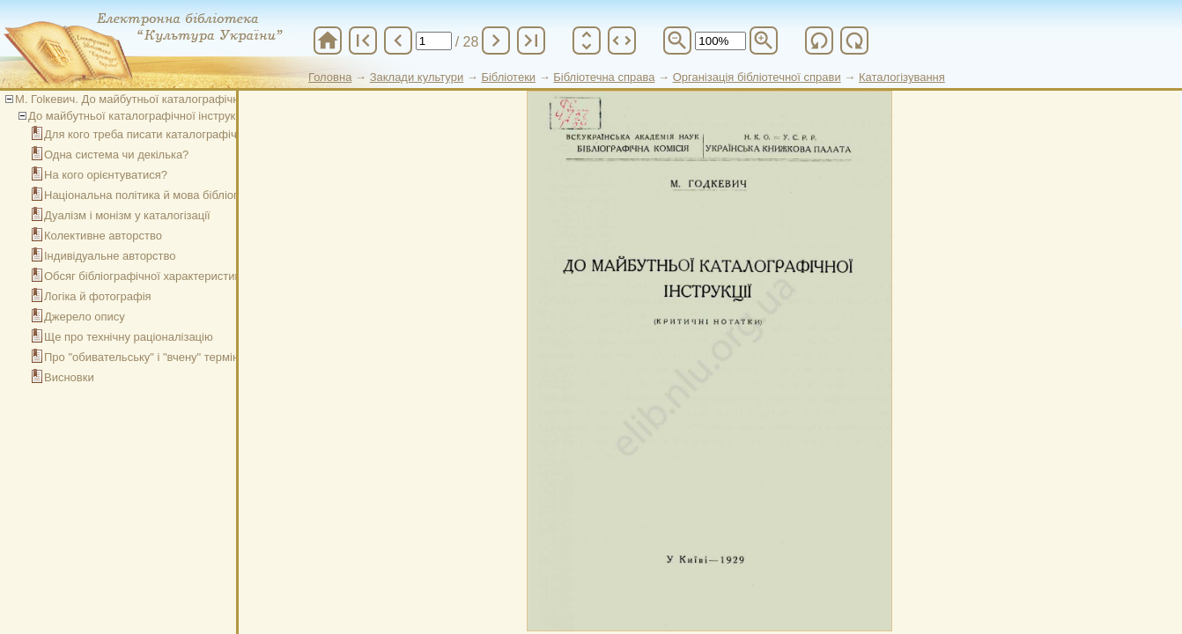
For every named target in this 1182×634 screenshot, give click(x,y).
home (327, 40)
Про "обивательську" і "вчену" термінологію (158, 357)
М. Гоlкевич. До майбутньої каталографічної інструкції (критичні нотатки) (207, 99)
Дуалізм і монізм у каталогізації (127, 215)
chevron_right (496, 40)
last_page (531, 40)
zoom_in (763, 40)
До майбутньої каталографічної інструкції (137, 115)
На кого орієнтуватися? (105, 174)
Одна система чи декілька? (116, 154)
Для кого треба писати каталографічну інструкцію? (178, 134)
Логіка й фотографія (97, 296)
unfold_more (586, 40)
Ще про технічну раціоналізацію (128, 336)
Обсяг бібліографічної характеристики (145, 276)
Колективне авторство (103, 235)
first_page (363, 40)
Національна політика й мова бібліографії (154, 195)
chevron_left (398, 40)
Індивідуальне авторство (110, 255)
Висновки (69, 377)
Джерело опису (84, 316)
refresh (819, 40)
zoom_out (677, 40)
